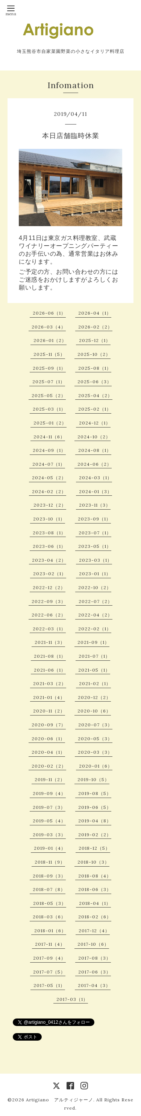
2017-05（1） (49, 985)
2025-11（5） (49, 354)
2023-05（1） (94, 546)
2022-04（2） (95, 615)
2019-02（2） (94, 834)
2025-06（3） (94, 381)
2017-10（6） (93, 944)
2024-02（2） (49, 491)
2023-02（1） (49, 573)
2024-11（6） (49, 437)
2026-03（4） (49, 327)
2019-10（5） (93, 779)
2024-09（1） (49, 450)
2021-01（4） (49, 697)
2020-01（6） (95, 766)
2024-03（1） (95, 477)
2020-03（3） (95, 752)
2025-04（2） (95, 395)
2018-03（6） (49, 917)
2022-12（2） (49, 587)
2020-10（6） (94, 711)
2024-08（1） (94, 450)
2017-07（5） (49, 972)
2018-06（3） (94, 889)
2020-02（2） (49, 766)
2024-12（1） (95, 423)
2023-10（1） (49, 519)
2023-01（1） (95, 573)
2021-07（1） (94, 656)
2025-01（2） (50, 423)
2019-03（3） (49, 834)
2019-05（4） (49, 821)
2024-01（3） (95, 491)
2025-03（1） (49, 409)
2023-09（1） (94, 519)
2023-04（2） (49, 560)
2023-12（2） (49, 505)
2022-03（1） (49, 629)
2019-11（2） (50, 779)
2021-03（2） (49, 683)
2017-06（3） (94, 972)
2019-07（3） (49, 807)
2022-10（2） (94, 587)
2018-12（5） (94, 848)
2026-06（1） (49, 313)
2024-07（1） (48, 464)
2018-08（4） (94, 876)
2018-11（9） (50, 862)
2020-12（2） (94, 697)
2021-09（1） (93, 642)
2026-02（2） (95, 327)
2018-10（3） (93, 862)
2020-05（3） (95, 738)
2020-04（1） (48, 752)
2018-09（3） (49, 876)
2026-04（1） (94, 313)
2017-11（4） (50, 944)
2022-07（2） (95, 601)
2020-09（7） (49, 725)
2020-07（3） (95, 725)
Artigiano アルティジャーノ (59, 1099)
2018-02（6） (94, 917)
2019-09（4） (49, 793)
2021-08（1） (50, 656)
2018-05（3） (49, 903)
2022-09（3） (49, 601)
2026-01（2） (50, 340)
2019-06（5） (94, 807)
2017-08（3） (94, 958)
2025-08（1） (94, 368)
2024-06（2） (94, 464)
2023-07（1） (95, 533)
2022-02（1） (94, 629)
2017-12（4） (94, 930)
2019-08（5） (94, 793)
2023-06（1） (49, 546)
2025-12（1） (95, 340)
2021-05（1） (94, 670)
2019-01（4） (50, 848)
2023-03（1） (95, 560)
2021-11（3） (50, 642)
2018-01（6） (50, 930)
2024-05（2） (49, 477)
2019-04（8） (94, 821)
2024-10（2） (94, 437)
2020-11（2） (49, 711)
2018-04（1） (95, 903)
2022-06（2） (49, 615)
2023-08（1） (49, 533)
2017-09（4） (49, 958)
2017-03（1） (72, 999)
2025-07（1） (48, 381)
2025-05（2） (49, 395)
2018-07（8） (49, 889)
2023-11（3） (95, 505)
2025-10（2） (94, 354)
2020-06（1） (48, 738)
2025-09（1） (49, 368)
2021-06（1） (50, 670)
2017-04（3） (94, 985)
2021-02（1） (95, 683)
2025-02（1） (94, 409)
